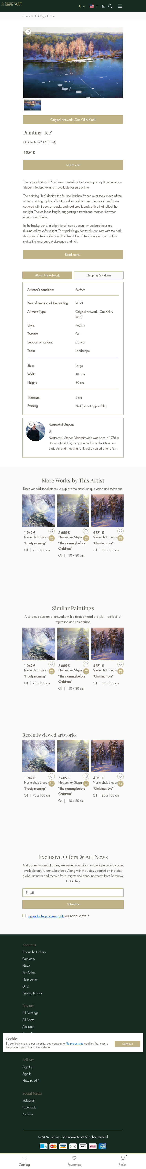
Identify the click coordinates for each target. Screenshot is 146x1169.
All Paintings (30, 1013)
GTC (25, 986)
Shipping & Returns (98, 275)
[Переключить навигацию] (120, 6)
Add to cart (73, 165)
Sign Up (27, 1067)
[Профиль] (103, 6)
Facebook (29, 1107)
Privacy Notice (32, 993)
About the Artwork (47, 275)
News (26, 965)
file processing (74, 1043)
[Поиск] (110, 6)
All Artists (28, 1019)
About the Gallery (34, 952)
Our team (28, 958)
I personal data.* (57, 916)
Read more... (73, 254)
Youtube (27, 1114)
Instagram (28, 1100)
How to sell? (30, 1080)
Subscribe (73, 904)
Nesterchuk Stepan (61, 424)
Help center (30, 979)
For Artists (28, 972)
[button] (82, 6)
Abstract (27, 1026)
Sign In (27, 1073)
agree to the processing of (46, 916)
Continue (127, 1044)
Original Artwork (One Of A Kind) (73, 119)
